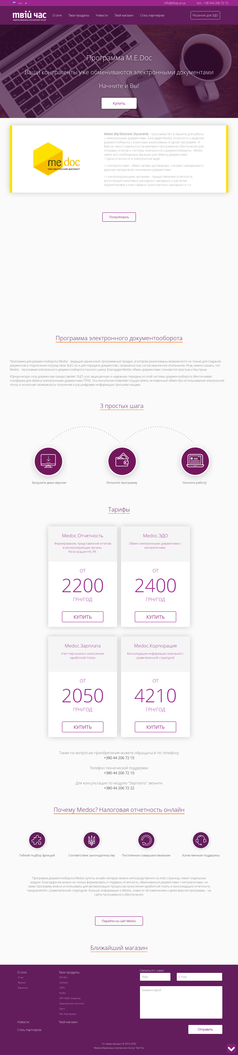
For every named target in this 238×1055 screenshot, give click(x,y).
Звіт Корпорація (67, 1013)
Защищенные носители (71, 1003)
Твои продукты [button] (79, 15)
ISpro (62, 1008)
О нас (21, 977)
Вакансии (23, 987)
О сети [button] (57, 15)
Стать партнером (152, 15)
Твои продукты (69, 972)
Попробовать (119, 217)
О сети (22, 972)
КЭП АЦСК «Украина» (70, 998)
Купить (119, 103)
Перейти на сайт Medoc (119, 921)
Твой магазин (124, 15)
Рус (20, 3)
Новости (102, 15)
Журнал (22, 982)
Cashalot (63, 982)
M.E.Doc (63, 977)
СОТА (62, 987)
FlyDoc (62, 993)
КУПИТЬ (155, 617)
